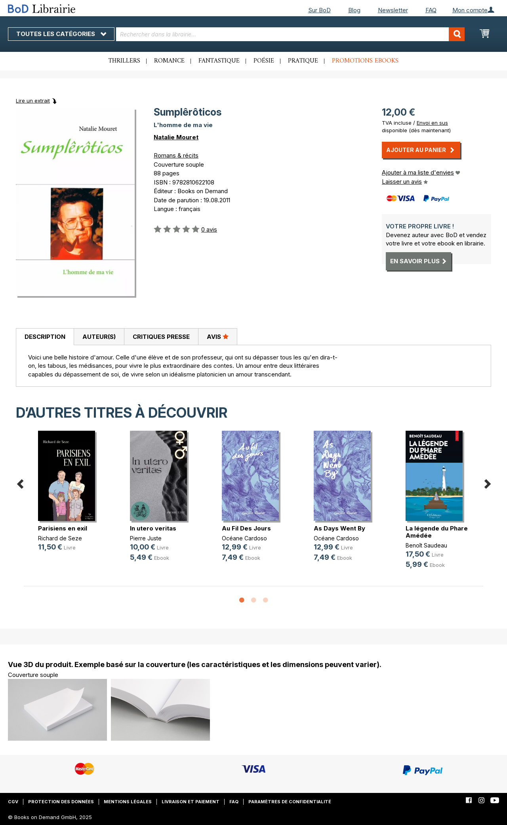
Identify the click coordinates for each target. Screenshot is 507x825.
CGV (13, 801)
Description (45, 336)
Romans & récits (176, 155)
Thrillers (124, 61)
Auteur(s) (99, 336)
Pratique (303, 61)
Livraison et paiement (190, 801)
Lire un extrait (33, 100)
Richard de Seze (60, 538)
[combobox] (290, 34)
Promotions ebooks (365, 61)
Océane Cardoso (244, 538)
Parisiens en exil (62, 528)
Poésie (264, 61)
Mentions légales (128, 801)
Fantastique (219, 61)
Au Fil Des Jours (246, 528)
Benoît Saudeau (426, 545)
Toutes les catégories (61, 34)
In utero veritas (153, 528)
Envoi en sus (432, 123)
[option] (70, 497)
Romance (169, 61)
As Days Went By (339, 528)
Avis (218, 336)
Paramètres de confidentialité (289, 801)
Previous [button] (20, 483)
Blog (354, 10)
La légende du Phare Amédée (437, 532)
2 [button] (253, 600)
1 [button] (242, 600)
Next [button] (487, 483)
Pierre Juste (146, 538)
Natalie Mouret (176, 137)
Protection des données (61, 801)
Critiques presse (161, 336)
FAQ (430, 10)
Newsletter (393, 10)
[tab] (45, 337)
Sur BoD (319, 10)
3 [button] (265, 600)
